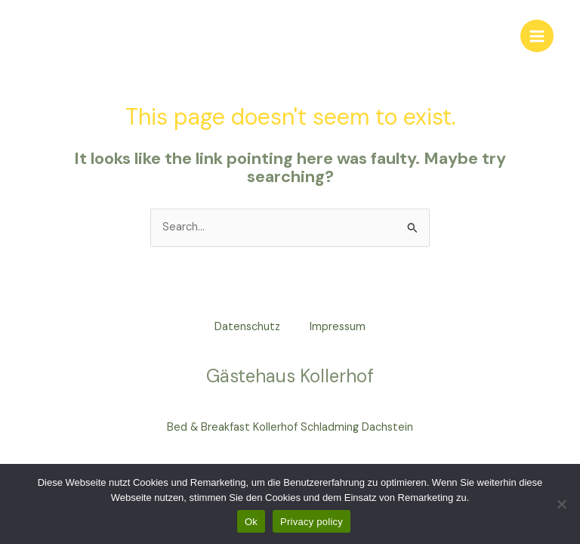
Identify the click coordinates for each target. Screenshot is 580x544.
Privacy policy (311, 521)
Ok (251, 521)
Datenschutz (247, 327)
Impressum (338, 327)
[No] (561, 504)
